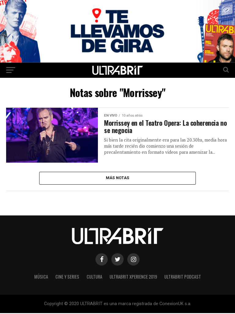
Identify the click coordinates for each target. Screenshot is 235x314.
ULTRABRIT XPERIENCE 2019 (133, 277)
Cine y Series (67, 277)
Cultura (94, 277)
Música (41, 277)
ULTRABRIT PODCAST (182, 277)
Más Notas (117, 178)
